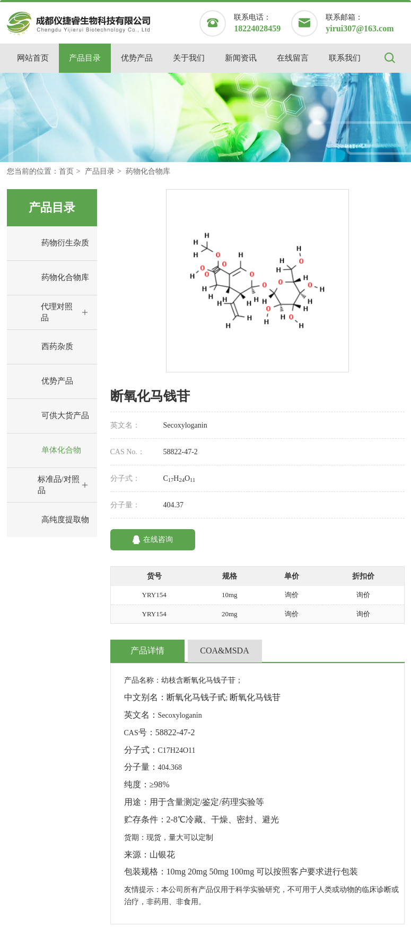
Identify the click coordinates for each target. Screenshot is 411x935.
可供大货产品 (50, 416)
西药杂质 (42, 347)
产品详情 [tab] (147, 650)
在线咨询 (152, 539)
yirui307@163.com (359, 28)
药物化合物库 (148, 171)
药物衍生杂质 (50, 243)
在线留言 (293, 58)
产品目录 (85, 58)
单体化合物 (46, 450)
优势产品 (137, 58)
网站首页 (33, 58)
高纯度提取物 (50, 520)
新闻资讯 (241, 58)
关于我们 (189, 58)
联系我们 (345, 58)
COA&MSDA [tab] (224, 650)
